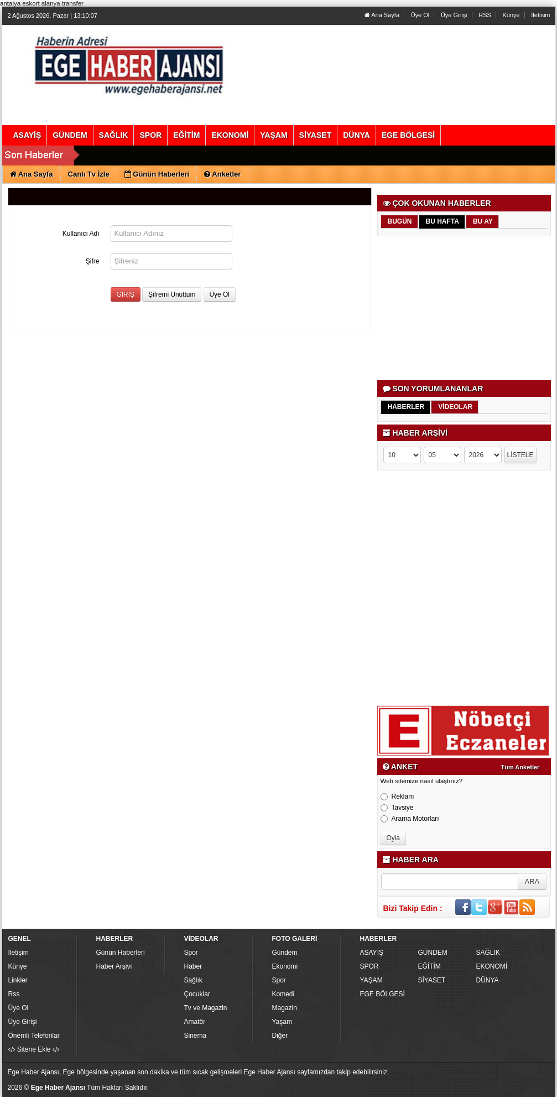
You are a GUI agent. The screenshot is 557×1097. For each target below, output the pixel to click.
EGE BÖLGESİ (382, 994)
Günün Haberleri (120, 952)
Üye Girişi (454, 15)
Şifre (93, 261)
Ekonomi (285, 966)
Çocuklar (197, 994)
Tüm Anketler (520, 767)
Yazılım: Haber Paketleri (486, 1088)
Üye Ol (420, 15)
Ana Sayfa (382, 15)
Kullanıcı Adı (81, 233)
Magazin (284, 1008)
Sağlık (193, 980)
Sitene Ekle (34, 1049)
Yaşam (282, 1022)
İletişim (18, 952)
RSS (484, 15)
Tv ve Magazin (205, 1008)
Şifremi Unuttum (171, 294)
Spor (191, 952)
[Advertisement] (465, 308)
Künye (510, 15)
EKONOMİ (492, 966)
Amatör (195, 1022)
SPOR (369, 966)
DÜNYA (487, 980)
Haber (193, 966)
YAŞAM (371, 980)
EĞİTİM (429, 966)
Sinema (195, 1035)
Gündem (285, 952)
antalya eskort (20, 3)
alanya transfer (62, 3)
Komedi (283, 994)
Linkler (18, 980)
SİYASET (432, 980)
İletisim (540, 15)
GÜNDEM (432, 952)
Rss (14, 994)
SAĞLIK (488, 952)
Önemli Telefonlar (34, 1035)
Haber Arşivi (114, 966)
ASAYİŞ (371, 952)
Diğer (280, 1035)
